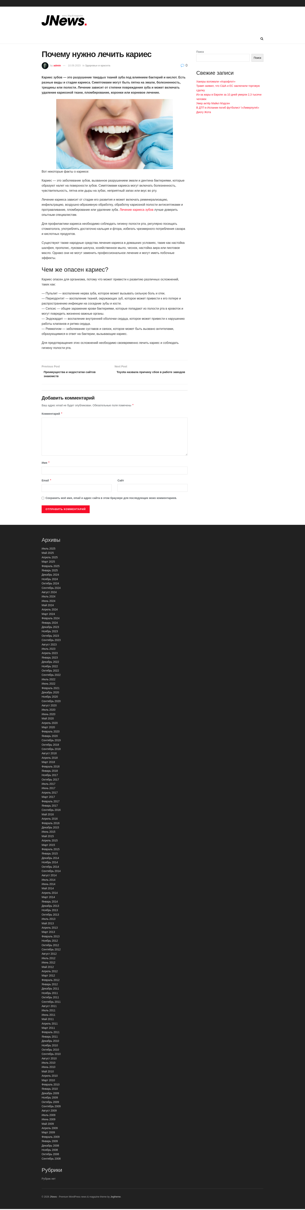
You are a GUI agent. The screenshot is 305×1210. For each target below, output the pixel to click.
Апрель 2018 (50, 758)
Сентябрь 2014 (51, 872)
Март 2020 (48, 728)
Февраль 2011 (51, 1033)
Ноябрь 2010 (50, 1046)
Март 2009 (48, 1133)
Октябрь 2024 (50, 584)
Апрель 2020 (50, 723)
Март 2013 (48, 932)
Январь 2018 (50, 771)
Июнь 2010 (48, 1068)
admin (57, 65)
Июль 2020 (48, 710)
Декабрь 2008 (50, 1146)
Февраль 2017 (51, 802)
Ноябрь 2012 (50, 941)
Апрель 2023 (50, 654)
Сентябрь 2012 (51, 950)
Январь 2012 (50, 985)
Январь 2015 (50, 854)
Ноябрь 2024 (50, 579)
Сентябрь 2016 (51, 810)
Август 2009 (49, 1111)
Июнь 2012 (48, 963)
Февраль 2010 (51, 1085)
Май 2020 (48, 719)
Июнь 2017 (48, 789)
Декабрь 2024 (50, 575)
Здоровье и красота (97, 65)
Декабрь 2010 (50, 1041)
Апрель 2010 (50, 1076)
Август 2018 (49, 754)
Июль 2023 (48, 649)
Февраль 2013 (51, 937)
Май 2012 (48, 967)
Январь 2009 (50, 1142)
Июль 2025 (48, 549)
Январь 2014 (50, 902)
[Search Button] (261, 39)
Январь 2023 (50, 658)
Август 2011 (49, 1007)
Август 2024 (49, 593)
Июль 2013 (48, 919)
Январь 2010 (50, 1089)
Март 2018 (48, 763)
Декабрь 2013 (50, 906)
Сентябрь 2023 (51, 641)
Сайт (120, 481)
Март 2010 (48, 1081)
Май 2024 (48, 606)
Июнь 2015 (48, 832)
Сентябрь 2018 (51, 750)
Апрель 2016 (50, 819)
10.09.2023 (74, 65)
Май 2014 (48, 889)
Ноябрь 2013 (50, 911)
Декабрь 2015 (50, 828)
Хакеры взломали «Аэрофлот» (215, 81)
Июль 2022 (48, 680)
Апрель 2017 (50, 793)
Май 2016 (48, 815)
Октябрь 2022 (50, 671)
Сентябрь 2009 (51, 1107)
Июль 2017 (48, 784)
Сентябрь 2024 (51, 588)
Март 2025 (48, 562)
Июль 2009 (48, 1115)
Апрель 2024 (50, 610)
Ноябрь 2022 (50, 667)
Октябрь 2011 (50, 998)
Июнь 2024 (48, 601)
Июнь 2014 (48, 885)
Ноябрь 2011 (50, 993)
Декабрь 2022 (50, 662)
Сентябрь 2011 (51, 1002)
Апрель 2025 (50, 558)
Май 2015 (48, 837)
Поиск (200, 51)
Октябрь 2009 (50, 1102)
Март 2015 (48, 845)
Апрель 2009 (50, 1129)
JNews (53, 1197)
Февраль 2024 (51, 619)
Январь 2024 (50, 623)
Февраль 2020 (51, 732)
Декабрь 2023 (50, 628)
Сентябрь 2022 (51, 675)
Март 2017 (48, 797)
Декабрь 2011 (50, 989)
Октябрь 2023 (50, 636)
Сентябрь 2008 (51, 1159)
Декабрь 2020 (50, 693)
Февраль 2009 (51, 1137)
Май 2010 (48, 1072)
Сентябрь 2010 (51, 1054)
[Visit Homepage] (64, 20)
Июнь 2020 (48, 715)
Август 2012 (49, 954)
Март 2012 (48, 976)
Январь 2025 (50, 571)
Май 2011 (48, 1020)
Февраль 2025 (51, 566)
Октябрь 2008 (50, 1155)
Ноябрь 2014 (50, 863)
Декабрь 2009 (50, 1094)
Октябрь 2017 (50, 780)
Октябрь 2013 (50, 915)
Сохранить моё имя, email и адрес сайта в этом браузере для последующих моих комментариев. (111, 499)
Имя (46, 464)
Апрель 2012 (50, 972)
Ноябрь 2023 (50, 632)
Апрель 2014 (50, 893)
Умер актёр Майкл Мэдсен (213, 103)
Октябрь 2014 (50, 867)
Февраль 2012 (51, 980)
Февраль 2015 (51, 850)
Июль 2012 (48, 959)
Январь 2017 (50, 806)
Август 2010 (49, 1059)
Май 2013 (48, 924)
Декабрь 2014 (50, 858)
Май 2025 (48, 553)
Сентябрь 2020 (51, 701)
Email (47, 481)
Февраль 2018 (51, 767)
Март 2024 (48, 614)
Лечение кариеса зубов (136, 209)
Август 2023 (49, 645)
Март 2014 (48, 898)
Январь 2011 (50, 1037)
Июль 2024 (48, 597)
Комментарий (52, 415)
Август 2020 (49, 706)
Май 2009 (48, 1124)
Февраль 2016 (51, 823)
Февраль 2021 (51, 688)
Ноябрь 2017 (50, 776)
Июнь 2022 (48, 684)
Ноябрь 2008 (50, 1150)
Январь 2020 (50, 736)
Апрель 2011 (50, 1024)
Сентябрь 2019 (51, 741)
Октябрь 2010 (50, 1050)
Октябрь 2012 (50, 945)
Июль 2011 (48, 1011)
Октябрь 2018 (50, 745)
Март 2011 (48, 1028)
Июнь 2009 (48, 1120)
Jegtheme (115, 1197)
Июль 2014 (48, 880)
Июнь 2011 (48, 1015)
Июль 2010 (48, 1063)
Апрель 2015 (50, 841)
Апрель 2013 (50, 928)
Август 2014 (49, 876)
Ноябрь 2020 (50, 697)
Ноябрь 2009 (50, 1098)
